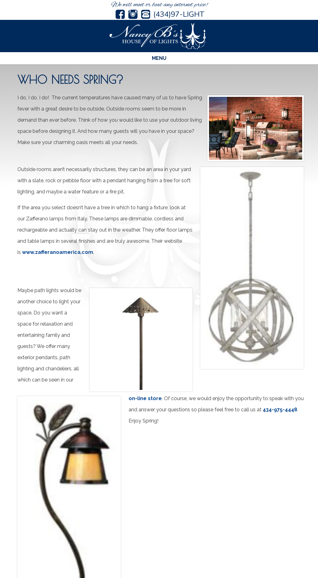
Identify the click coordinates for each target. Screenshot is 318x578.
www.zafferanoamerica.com (57, 252)
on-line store (145, 398)
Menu (159, 58)
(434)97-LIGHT (178, 14)
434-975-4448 (280, 410)
